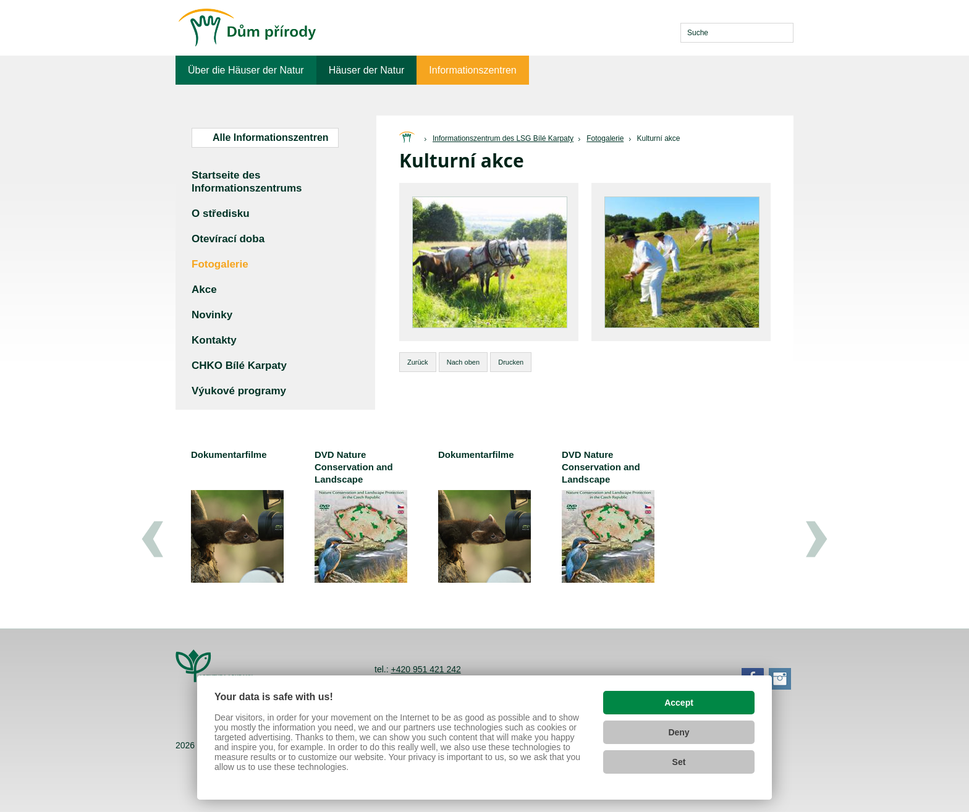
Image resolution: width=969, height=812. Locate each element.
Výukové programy (239, 391)
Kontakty (214, 340)
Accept (678, 703)
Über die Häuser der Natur (246, 70)
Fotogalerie (605, 138)
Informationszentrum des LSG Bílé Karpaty (503, 138)
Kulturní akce (658, 138)
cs (622, 33)
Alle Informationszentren (271, 137)
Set (679, 762)
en (642, 33)
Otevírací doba (228, 239)
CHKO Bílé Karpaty (239, 365)
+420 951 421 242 (425, 669)
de (663, 33)
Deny (678, 732)
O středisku (221, 213)
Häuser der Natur (367, 70)
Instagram (780, 679)
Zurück (417, 362)
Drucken (510, 362)
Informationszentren (472, 70)
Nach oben (463, 362)
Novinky (212, 315)
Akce (204, 289)
